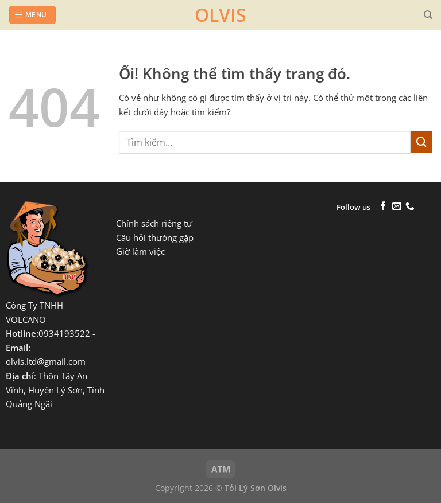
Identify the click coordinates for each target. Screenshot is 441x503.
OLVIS (220, 15)
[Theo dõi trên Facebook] (383, 207)
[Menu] (32, 15)
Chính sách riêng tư (154, 223)
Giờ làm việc (140, 251)
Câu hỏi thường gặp (155, 238)
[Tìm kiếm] (428, 15)
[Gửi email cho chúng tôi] (396, 207)
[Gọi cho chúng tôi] (410, 207)
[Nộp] (421, 142)
